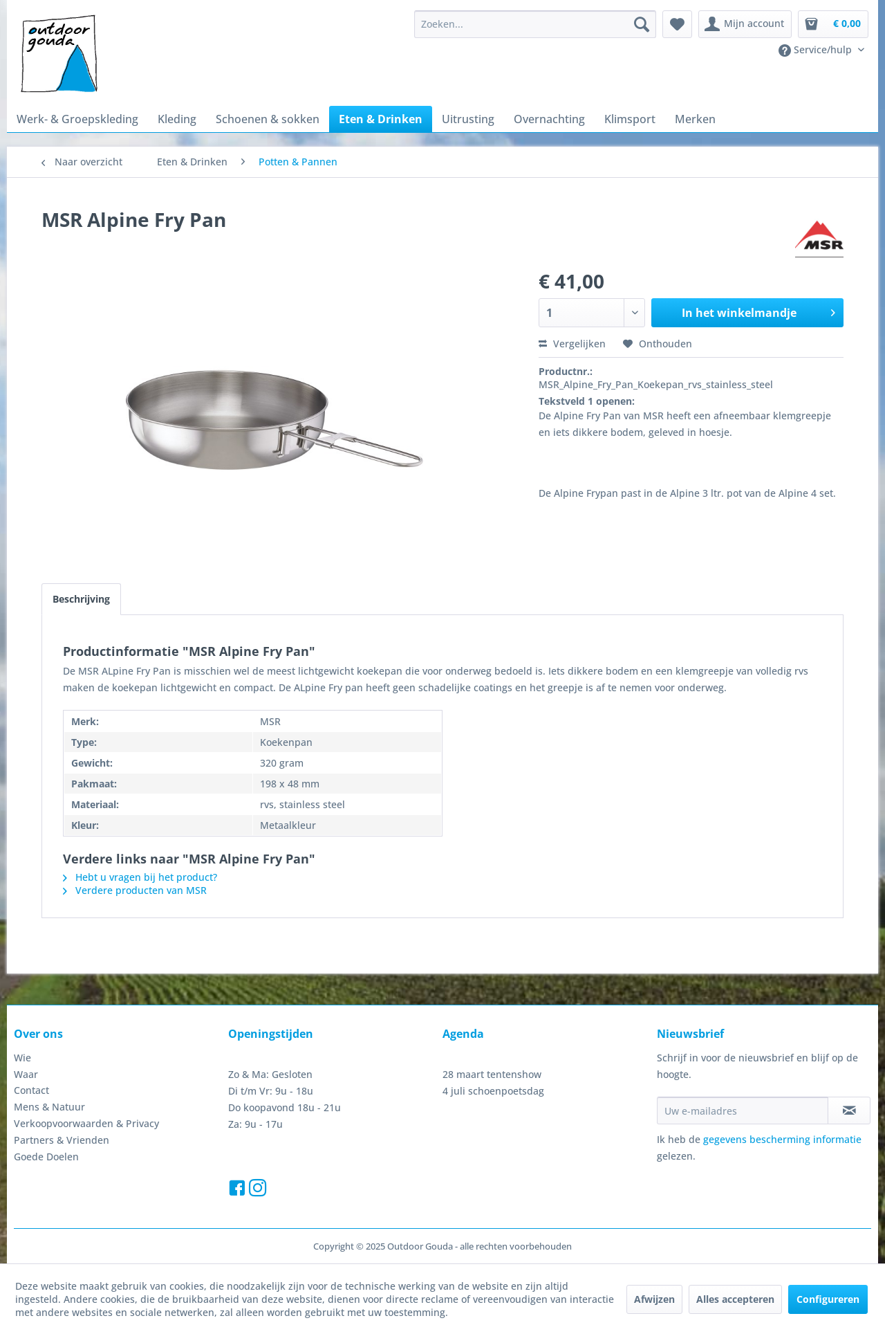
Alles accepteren (735, 1299)
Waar (26, 1074)
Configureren (827, 1299)
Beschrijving (81, 598)
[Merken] (695, 119)
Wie (22, 1057)
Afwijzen (654, 1299)
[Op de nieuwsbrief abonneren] (849, 1110)
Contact (31, 1090)
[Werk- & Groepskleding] (77, 119)
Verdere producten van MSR (135, 890)
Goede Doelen (46, 1156)
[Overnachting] (549, 119)
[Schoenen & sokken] (267, 119)
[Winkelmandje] (833, 24)
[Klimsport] (630, 119)
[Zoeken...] (535, 24)
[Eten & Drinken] (380, 119)
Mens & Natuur (49, 1106)
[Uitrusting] (468, 119)
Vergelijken (572, 343)
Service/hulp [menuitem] (817, 50)
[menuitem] (535, 24)
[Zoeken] (641, 24)
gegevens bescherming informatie (782, 1139)
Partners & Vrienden (61, 1139)
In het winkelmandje (758, 311)
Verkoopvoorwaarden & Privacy (86, 1123)
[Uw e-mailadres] (742, 1110)
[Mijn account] (745, 24)
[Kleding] (177, 119)
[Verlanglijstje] (677, 24)
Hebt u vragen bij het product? (140, 877)
